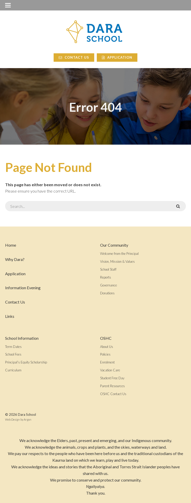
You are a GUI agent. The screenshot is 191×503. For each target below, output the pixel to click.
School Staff (108, 269)
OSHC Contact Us (113, 394)
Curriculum (13, 370)
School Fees (13, 354)
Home (10, 245)
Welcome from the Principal (119, 254)
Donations (107, 293)
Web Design (12, 419)
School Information (22, 338)
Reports (105, 277)
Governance (108, 285)
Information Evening (23, 287)
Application (117, 57)
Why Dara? (15, 259)
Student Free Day (112, 378)
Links (9, 316)
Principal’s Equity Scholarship (26, 362)
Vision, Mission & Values (117, 261)
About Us (106, 347)
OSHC (106, 338)
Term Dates (13, 347)
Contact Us (74, 57)
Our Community (114, 245)
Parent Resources (112, 386)
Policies (105, 354)
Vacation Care (110, 370)
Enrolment (107, 362)
